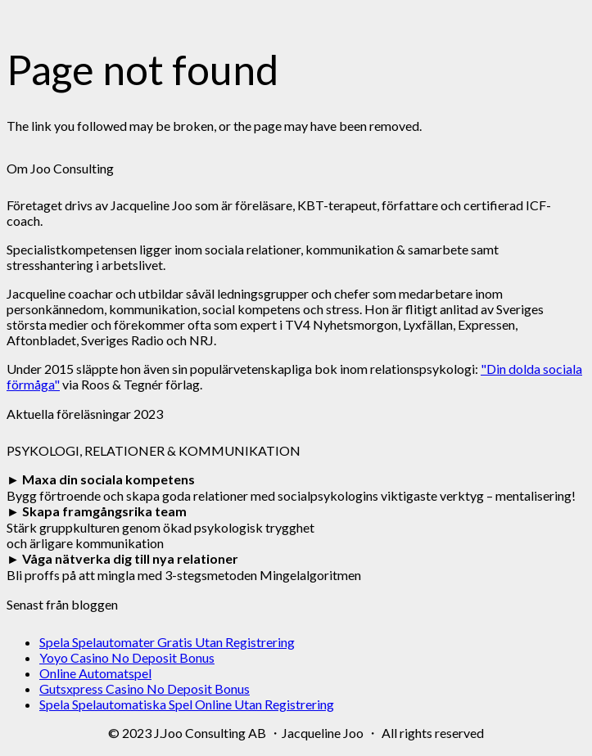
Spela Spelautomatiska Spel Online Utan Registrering (186, 704)
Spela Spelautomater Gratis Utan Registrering (167, 642)
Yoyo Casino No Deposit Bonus (127, 657)
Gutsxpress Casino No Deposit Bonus (144, 688)
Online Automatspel (95, 673)
